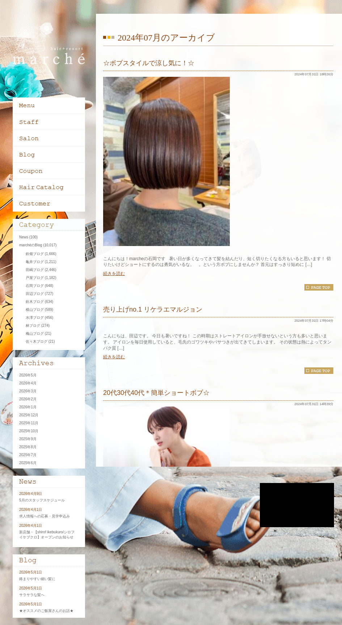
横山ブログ (35, 310)
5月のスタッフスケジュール (42, 500)
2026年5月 (28, 375)
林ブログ (33, 326)
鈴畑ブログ (35, 254)
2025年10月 (28, 431)
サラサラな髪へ (32, 595)
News (23, 237)
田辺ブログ (35, 294)
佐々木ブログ (36, 341)
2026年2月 (28, 399)
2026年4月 (28, 383)
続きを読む (114, 273)
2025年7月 (28, 455)
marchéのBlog (30, 245)
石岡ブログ (35, 286)
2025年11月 (28, 423)
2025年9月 (28, 439)
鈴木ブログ (35, 302)
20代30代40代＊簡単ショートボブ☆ (156, 392)
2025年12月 (28, 415)
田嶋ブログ (35, 270)
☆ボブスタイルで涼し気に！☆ (148, 63)
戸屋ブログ (35, 278)
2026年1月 (28, 407)
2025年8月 (28, 447)
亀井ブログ (35, 262)
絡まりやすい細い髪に (37, 579)
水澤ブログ (35, 318)
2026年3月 (28, 391)
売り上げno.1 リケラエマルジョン (152, 309)
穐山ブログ (35, 334)
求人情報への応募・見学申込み (44, 516)
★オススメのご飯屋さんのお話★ (46, 611)
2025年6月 (28, 463)
